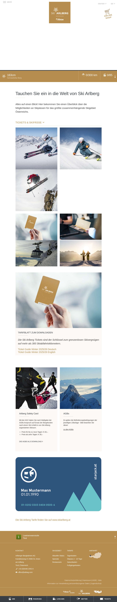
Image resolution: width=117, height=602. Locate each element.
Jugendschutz (96, 583)
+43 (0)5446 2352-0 (25, 569)
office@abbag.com (25, 572)
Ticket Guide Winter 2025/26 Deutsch (37, 349)
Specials (55, 559)
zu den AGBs (68, 429)
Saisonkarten (72, 562)
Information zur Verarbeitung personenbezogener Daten (68, 583)
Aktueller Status (58, 556)
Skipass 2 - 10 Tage (74, 559)
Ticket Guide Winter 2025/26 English (36, 352)
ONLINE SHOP (108, 14)
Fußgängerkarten (73, 565)
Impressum (87, 580)
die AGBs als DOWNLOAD (30, 441)
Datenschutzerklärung (73, 580)
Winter (102, 3)
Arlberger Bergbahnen (60, 12)
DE (113, 3)
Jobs (100, 580)
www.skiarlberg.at (61, 520)
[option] (58, 538)
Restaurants (57, 562)
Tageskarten (71, 556)
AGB (94, 580)
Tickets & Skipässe (30, 122)
